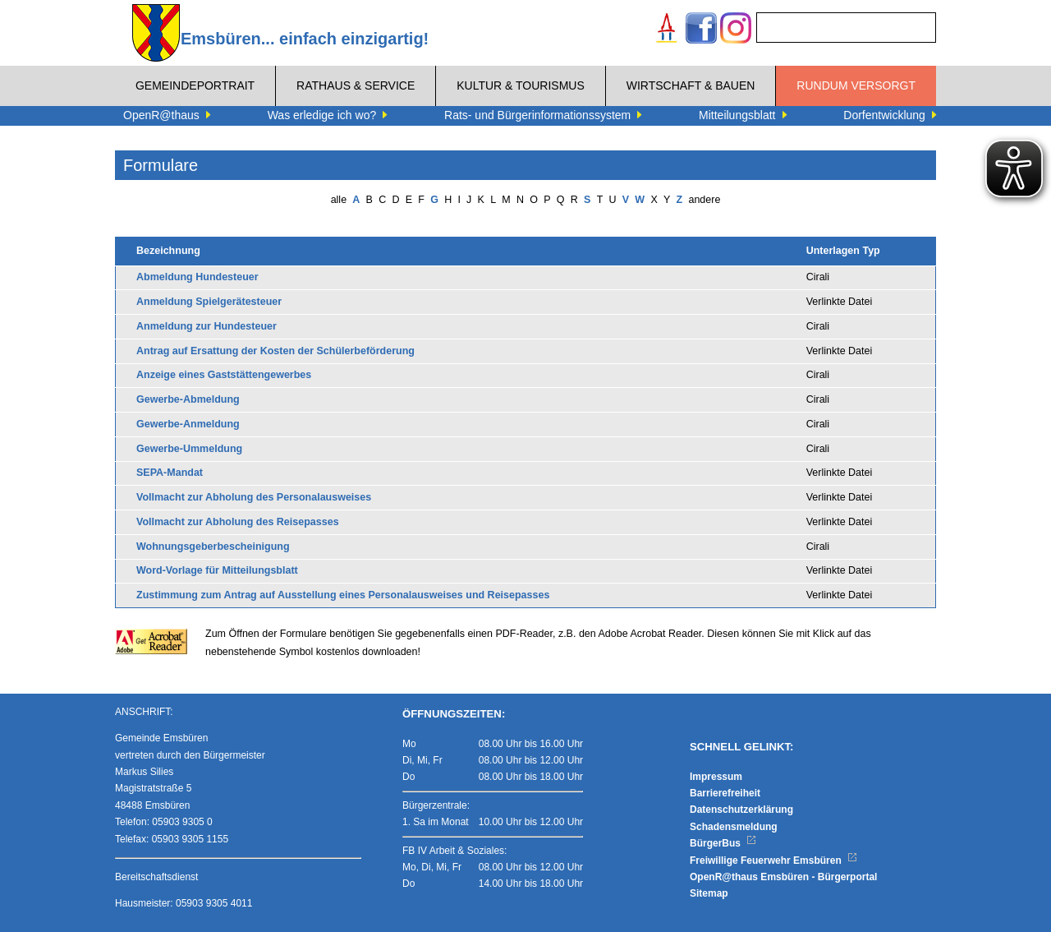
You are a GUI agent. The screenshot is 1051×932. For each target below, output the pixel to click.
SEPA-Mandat (169, 472)
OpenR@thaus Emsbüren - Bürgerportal (783, 877)
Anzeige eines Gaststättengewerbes (223, 375)
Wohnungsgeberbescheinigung (213, 546)
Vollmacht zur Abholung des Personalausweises (253, 497)
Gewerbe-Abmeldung (188, 399)
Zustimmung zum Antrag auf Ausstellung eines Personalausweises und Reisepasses (342, 595)
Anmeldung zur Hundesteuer (206, 326)
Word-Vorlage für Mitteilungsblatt (217, 570)
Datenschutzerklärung (741, 809)
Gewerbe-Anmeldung (188, 424)
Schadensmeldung (734, 827)
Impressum (716, 776)
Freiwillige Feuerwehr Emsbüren (773, 860)
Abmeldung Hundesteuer (197, 277)
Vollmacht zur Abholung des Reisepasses (237, 522)
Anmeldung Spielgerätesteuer (209, 301)
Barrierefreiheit (725, 793)
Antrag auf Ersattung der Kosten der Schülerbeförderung (275, 351)
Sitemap (709, 893)
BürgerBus (723, 843)
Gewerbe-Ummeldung (189, 448)
